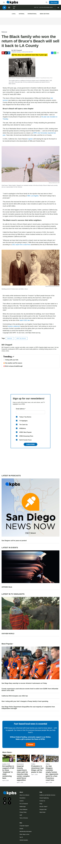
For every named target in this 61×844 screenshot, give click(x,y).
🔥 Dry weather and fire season (12, 363)
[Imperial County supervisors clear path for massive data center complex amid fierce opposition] (23, 758)
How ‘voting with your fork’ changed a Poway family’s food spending (25, 701)
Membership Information (26, 831)
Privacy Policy (23, 812)
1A (14, 8)
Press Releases (23, 809)
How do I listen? (43, 806)
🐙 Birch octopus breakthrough (13, 366)
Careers (22, 800)
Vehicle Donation (24, 840)
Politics (33, 764)
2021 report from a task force (21, 244)
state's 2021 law (25, 320)
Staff (21, 815)
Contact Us (42, 800)
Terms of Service (24, 818)
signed (30, 139)
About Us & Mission (24, 795)
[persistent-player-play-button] (4, 8)
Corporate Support (24, 825)
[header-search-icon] (46, 2)
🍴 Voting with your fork (10, 360)
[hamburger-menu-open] (3, 2)
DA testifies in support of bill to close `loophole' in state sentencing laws (8, 772)
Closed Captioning (44, 798)
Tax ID (21, 837)
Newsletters (22, 798)
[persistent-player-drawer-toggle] (58, 8)
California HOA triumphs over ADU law (15, 696)
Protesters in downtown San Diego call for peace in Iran (37, 769)
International (32, 13)
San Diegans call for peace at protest (14, 540)
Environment (20, 764)
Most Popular (8, 644)
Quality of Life (6, 764)
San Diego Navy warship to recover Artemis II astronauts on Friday (24, 683)
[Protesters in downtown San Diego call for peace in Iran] (37, 758)
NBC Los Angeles (33, 196)
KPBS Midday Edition (48, 8)
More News (7, 752)
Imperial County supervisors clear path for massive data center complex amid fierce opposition (23, 773)
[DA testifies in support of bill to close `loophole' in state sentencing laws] (8, 758)
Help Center (42, 812)
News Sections (44, 13)
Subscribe (30, 444)
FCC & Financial (24, 803)
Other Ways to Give (24, 834)
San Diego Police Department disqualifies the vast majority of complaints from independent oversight (28, 707)
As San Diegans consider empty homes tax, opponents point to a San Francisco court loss (52, 773)
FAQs (40, 803)
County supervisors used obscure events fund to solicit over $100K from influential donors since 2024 (30, 689)
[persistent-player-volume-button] (9, 8)
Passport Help (42, 809)
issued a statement (14, 326)
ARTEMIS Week (7, 587)
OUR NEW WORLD (8, 633)
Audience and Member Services (47, 795)
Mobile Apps (23, 806)
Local (14, 13)
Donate (30, 744)
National (21, 13)
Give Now (54, 2)
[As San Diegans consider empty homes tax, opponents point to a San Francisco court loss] (52, 758)
